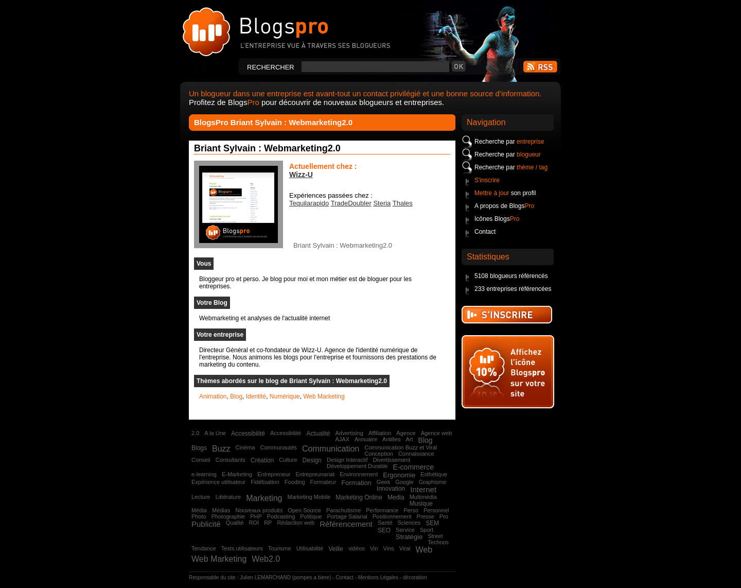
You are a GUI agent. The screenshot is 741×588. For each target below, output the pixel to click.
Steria (382, 203)
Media (395, 497)
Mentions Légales (378, 577)
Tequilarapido (309, 203)
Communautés (278, 447)
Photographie (228, 516)
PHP (256, 516)
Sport (426, 530)
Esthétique (433, 474)
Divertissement (391, 460)
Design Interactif (347, 460)
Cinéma (245, 447)
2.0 (195, 433)
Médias (221, 510)
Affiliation (379, 433)
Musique (421, 503)
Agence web (436, 433)
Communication (330, 448)
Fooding (295, 482)
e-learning (204, 474)
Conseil (200, 460)
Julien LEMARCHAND (265, 577)
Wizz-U (301, 174)
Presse (425, 516)
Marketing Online (359, 497)
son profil (505, 193)
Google (404, 482)
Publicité (206, 524)
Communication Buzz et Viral (400, 447)
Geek (383, 482)
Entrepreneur (273, 474)
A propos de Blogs (504, 206)
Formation (356, 483)
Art (409, 439)
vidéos (356, 548)
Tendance (203, 548)
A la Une (215, 433)
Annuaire (366, 439)
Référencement (346, 524)
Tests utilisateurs (242, 548)
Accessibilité (248, 433)
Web (423, 549)
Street (435, 536)
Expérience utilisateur (218, 482)
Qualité (235, 523)
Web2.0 (266, 559)
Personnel (436, 510)
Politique (311, 516)
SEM (432, 523)
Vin (374, 548)
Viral (405, 548)
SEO (384, 530)
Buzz (221, 448)
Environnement (359, 474)
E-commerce (413, 467)
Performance (382, 510)
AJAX (342, 439)
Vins (388, 548)
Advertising (349, 433)
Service (405, 530)
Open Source (304, 510)
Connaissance (416, 454)
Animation (212, 396)
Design (312, 460)
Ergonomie (399, 475)
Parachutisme (343, 510)
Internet (423, 489)
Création (262, 460)
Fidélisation (265, 482)
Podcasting (281, 516)
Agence (405, 433)
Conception (378, 454)
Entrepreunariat (314, 474)
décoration (415, 577)
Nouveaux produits (259, 510)
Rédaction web (295, 523)
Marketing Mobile (308, 497)
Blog (236, 396)
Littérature (228, 497)
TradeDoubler (351, 203)
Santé (385, 523)
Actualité (318, 433)
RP (268, 523)
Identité (256, 396)
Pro (443, 516)
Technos (438, 542)
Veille (335, 548)
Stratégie (409, 537)
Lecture (200, 497)
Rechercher (270, 67)
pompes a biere (311, 577)
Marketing (264, 498)
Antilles (391, 439)
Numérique (285, 396)
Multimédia (423, 497)
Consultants (230, 460)
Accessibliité (286, 433)
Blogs (199, 448)
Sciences (409, 523)
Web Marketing (323, 396)
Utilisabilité (310, 548)
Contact (485, 231)
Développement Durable (357, 466)
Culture (288, 460)
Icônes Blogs (496, 218)
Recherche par (509, 141)
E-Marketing (237, 474)
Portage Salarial (347, 516)
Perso (410, 510)
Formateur (323, 482)
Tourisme (279, 548)
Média (199, 510)
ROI (254, 523)
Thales (403, 203)
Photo (198, 516)
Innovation (391, 488)
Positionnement (392, 516)
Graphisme (433, 482)
